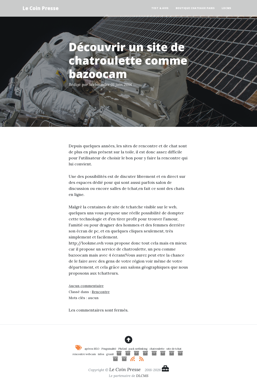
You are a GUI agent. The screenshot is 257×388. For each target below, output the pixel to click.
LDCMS (226, 8)
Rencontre (101, 291)
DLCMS (142, 375)
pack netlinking (138, 348)
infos (101, 354)
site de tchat (174, 348)
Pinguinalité (108, 348)
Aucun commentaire (86, 285)
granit (110, 354)
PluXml (122, 348)
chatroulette (157, 348)
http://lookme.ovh (86, 242)
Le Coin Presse (40, 8)
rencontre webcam (84, 354)
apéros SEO (92, 348)
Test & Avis (160, 8)
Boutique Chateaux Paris (195, 8)
